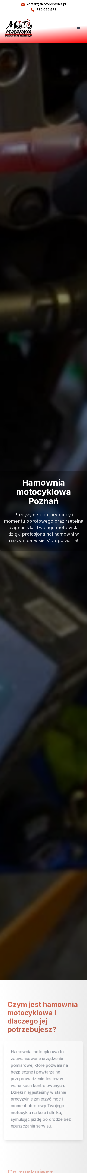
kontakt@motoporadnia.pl (43, 4)
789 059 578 (43, 10)
